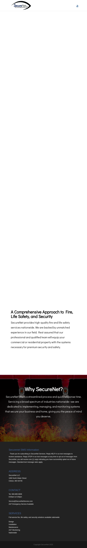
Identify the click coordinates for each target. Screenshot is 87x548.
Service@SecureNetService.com (21, 501)
